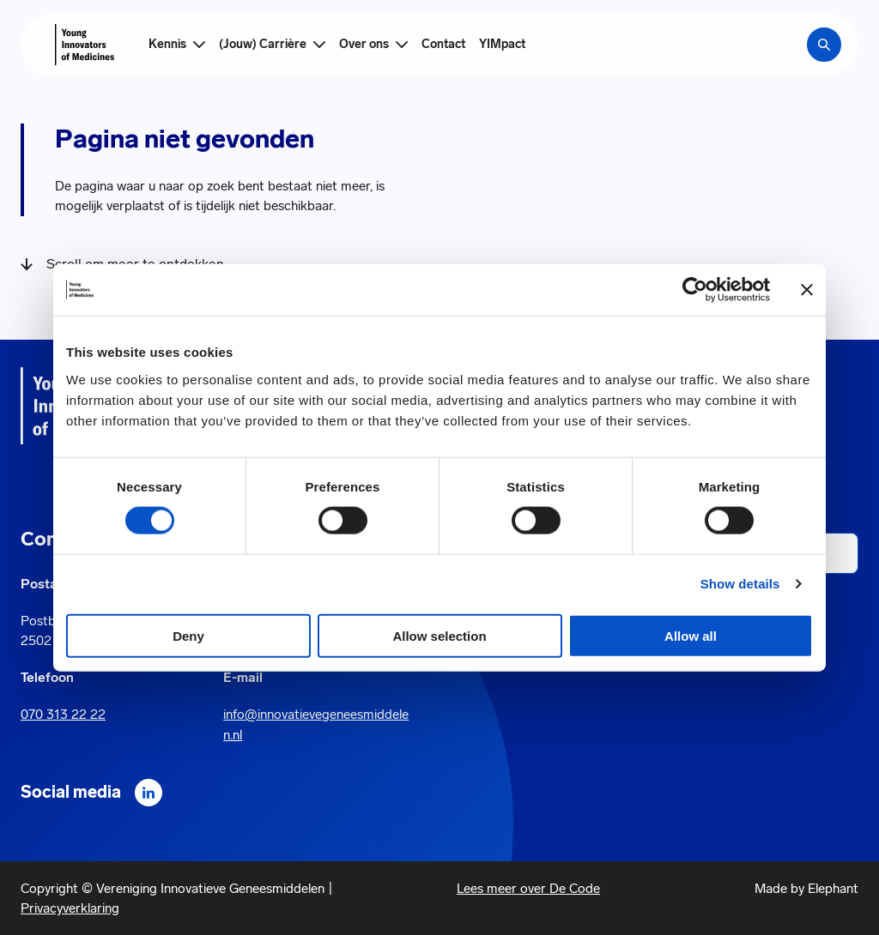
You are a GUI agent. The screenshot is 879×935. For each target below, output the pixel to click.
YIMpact (502, 44)
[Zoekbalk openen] (824, 44)
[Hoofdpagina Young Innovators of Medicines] (84, 44)
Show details (740, 583)
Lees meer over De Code (528, 888)
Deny (188, 635)
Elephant (833, 888)
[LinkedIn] (148, 792)
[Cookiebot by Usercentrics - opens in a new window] (695, 290)
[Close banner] (807, 290)
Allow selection (439, 635)
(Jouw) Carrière (262, 44)
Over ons (364, 44)
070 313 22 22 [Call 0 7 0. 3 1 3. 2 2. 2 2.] (63, 714)
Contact (443, 44)
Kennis (167, 44)
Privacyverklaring (70, 908)
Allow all (690, 635)
